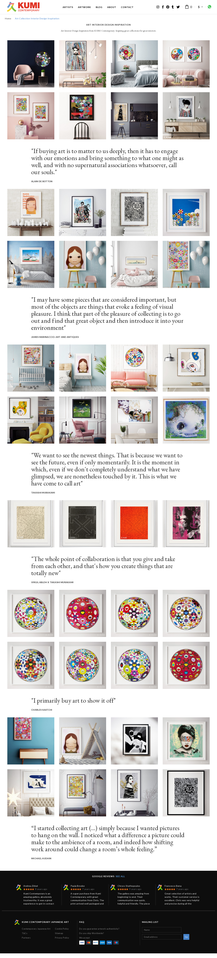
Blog (99, 9)
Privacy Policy (62, 942)
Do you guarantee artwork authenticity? (99, 933)
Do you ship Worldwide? (91, 938)
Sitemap (59, 938)
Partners (26, 942)
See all (120, 881)
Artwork (84, 9)
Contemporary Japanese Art (36, 933)
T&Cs (24, 938)
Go (186, 941)
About (111, 9)
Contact (127, 9)
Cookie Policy (62, 933)
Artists (68, 9)
